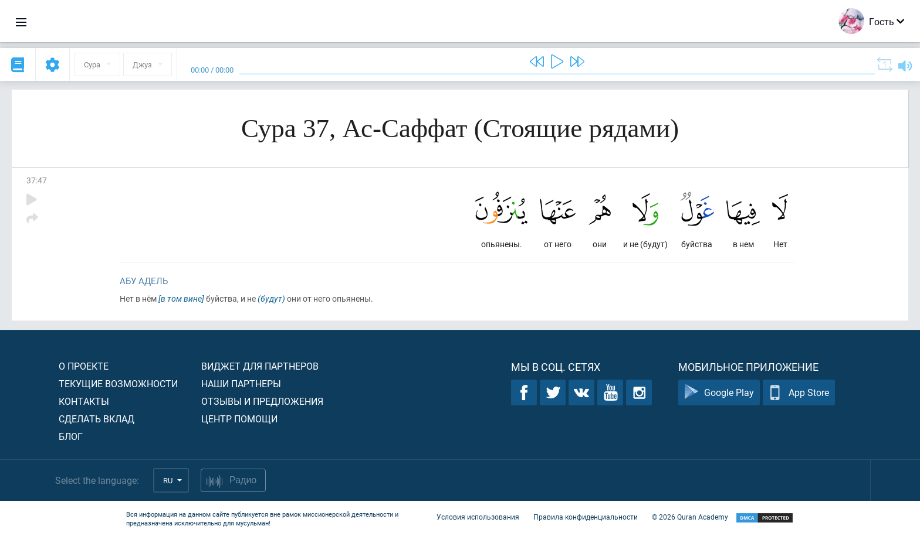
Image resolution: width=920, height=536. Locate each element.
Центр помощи (239, 418)
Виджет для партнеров (260, 366)
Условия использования (478, 517)
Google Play (719, 393)
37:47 (36, 180)
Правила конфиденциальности (585, 517)
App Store (799, 393)
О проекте (84, 366)
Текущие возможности (118, 383)
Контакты (84, 401)
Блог (71, 436)
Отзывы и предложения (262, 401)
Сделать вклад (96, 418)
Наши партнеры (241, 383)
